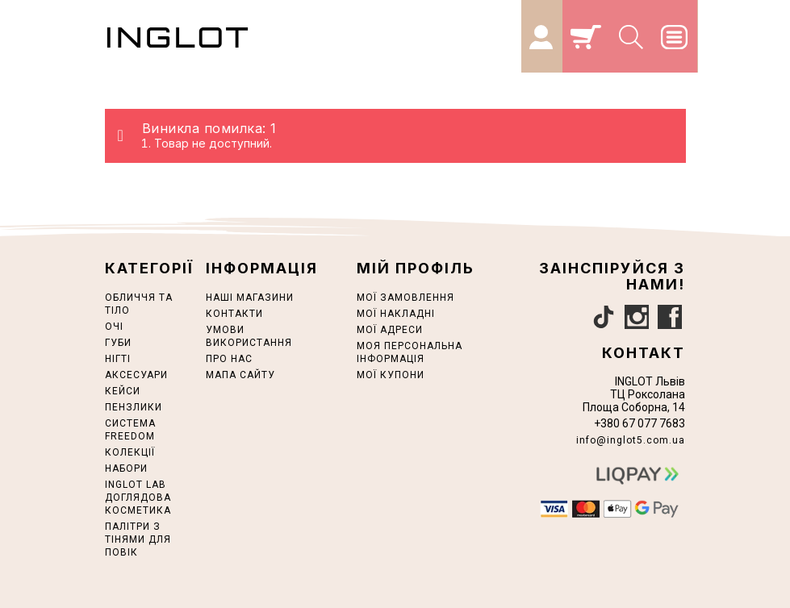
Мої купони (390, 375)
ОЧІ (114, 326)
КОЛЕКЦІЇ (130, 452)
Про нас (229, 358)
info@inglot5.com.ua (630, 440)
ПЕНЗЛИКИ (133, 407)
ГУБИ (118, 342)
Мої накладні (396, 313)
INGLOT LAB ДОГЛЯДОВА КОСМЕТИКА (138, 497)
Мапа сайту (240, 375)
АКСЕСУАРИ (136, 375)
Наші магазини (250, 297)
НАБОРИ (126, 468)
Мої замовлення (405, 297)
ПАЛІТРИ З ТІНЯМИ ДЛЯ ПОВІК (138, 539)
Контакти (234, 313)
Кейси (122, 391)
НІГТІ (118, 358)
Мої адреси (390, 329)
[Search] (632, 36)
